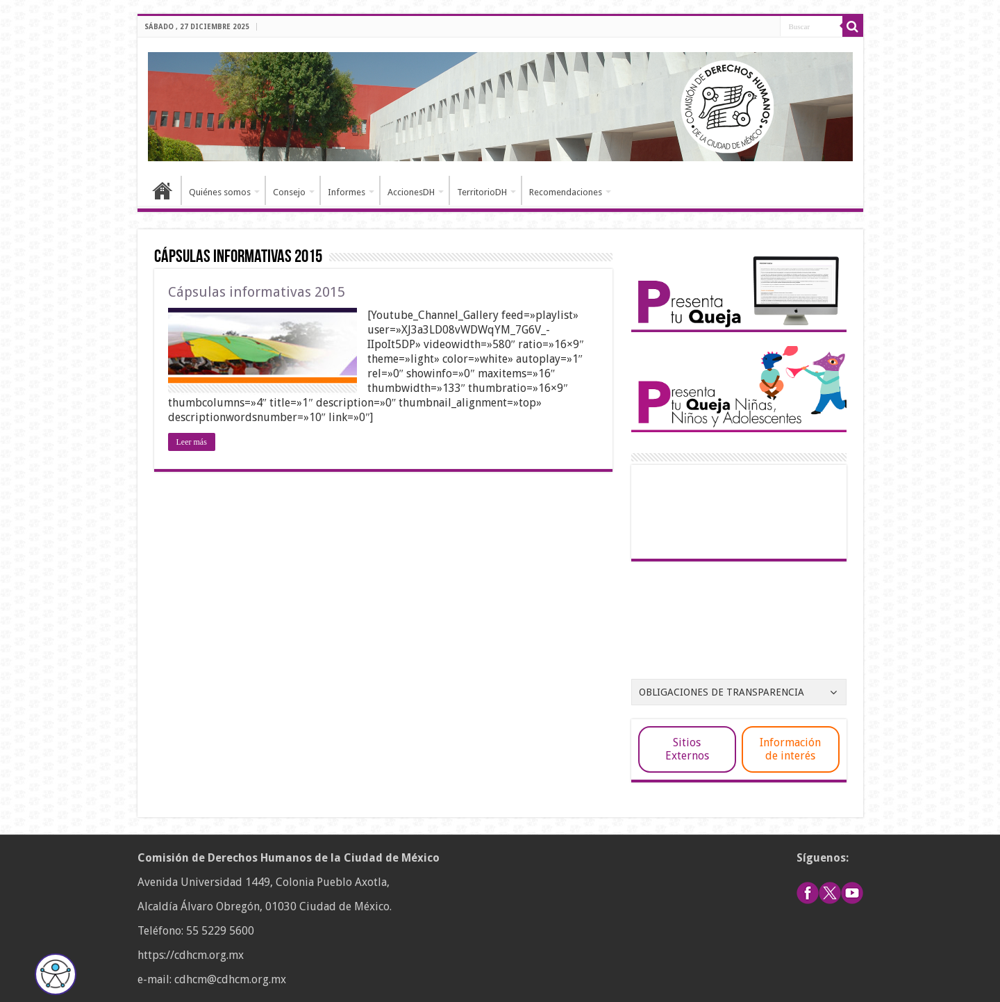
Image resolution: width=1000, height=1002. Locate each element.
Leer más (191, 442)
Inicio (162, 190)
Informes (346, 192)
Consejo (289, 192)
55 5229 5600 (220, 930)
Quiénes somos (220, 192)
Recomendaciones (565, 192)
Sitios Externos (687, 749)
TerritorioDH (482, 192)
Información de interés (790, 749)
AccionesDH (411, 192)
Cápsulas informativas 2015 (256, 292)
